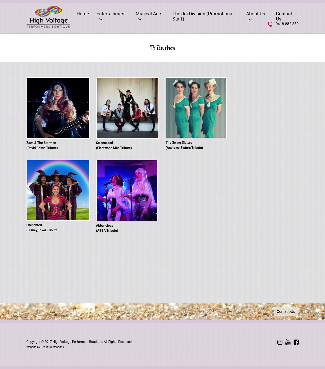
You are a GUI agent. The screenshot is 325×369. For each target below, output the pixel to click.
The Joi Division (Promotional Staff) (202, 16)
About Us (255, 16)
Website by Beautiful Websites (45, 347)
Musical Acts (149, 16)
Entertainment (111, 16)
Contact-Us (286, 311)
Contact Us (284, 16)
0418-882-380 (287, 24)
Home (83, 14)
